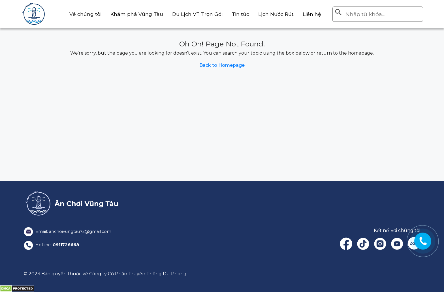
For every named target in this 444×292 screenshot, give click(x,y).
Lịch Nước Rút (274, 14)
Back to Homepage (222, 65)
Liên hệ (311, 14)
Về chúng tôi (72, 14)
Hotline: (53, 245)
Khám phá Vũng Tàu (126, 14)
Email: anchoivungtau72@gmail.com (71, 231)
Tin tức (236, 14)
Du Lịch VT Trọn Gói (190, 14)
